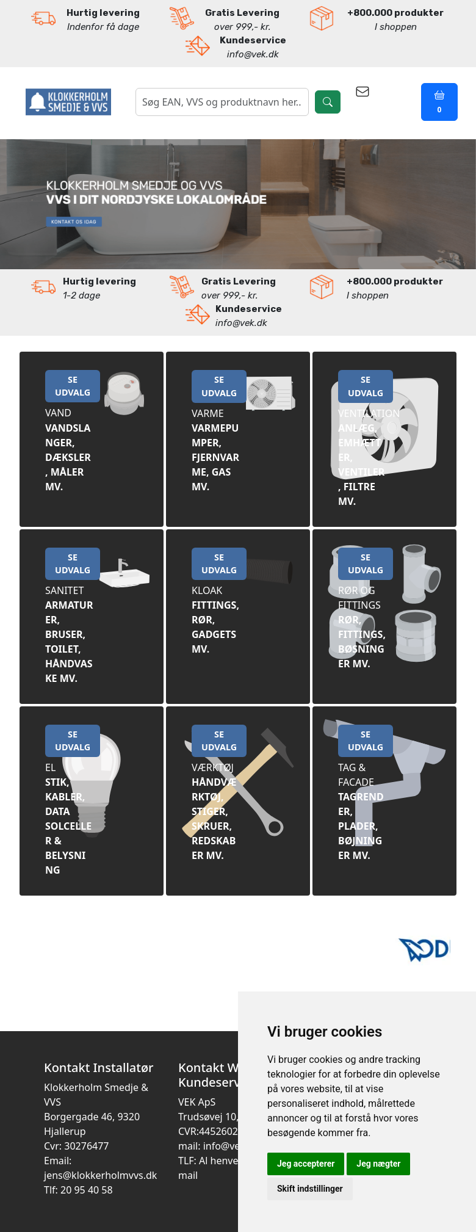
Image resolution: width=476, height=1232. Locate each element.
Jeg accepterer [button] (305, 1164)
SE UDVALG (72, 386)
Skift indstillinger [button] (310, 1189)
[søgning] (222, 102)
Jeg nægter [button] (378, 1164)
